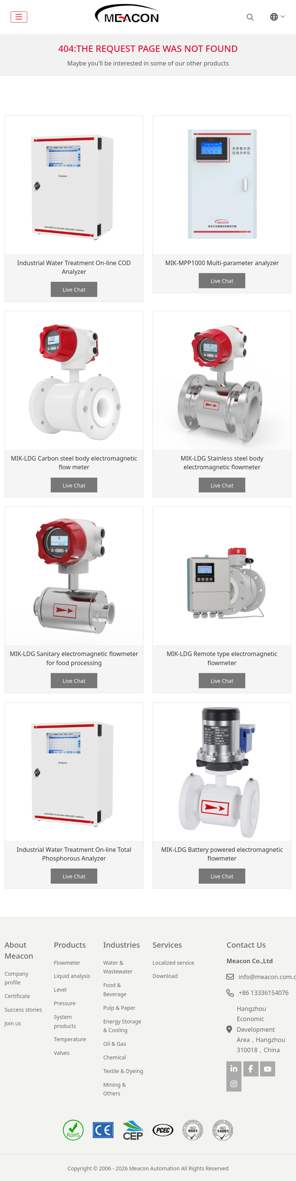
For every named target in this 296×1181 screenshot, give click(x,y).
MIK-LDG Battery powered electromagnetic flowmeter (222, 853)
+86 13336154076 (263, 993)
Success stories (23, 1009)
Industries (121, 945)
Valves (61, 1052)
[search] (249, 17)
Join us (13, 1023)
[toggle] (19, 17)
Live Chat (73, 289)
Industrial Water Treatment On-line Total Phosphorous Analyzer (74, 853)
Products (70, 945)
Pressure (64, 1003)
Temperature (70, 1039)
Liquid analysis (72, 975)
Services (167, 945)
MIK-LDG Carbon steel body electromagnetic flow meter (74, 462)
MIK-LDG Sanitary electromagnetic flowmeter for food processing (74, 658)
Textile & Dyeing (123, 1071)
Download (165, 975)
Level (60, 989)
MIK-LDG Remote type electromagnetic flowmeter (222, 658)
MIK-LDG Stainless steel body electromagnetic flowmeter (222, 462)
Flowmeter (67, 962)
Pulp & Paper (119, 1007)
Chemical (114, 1057)
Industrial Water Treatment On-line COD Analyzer (74, 267)
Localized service (173, 962)
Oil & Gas (114, 1043)
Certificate (17, 996)
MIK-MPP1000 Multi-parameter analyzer (222, 263)
